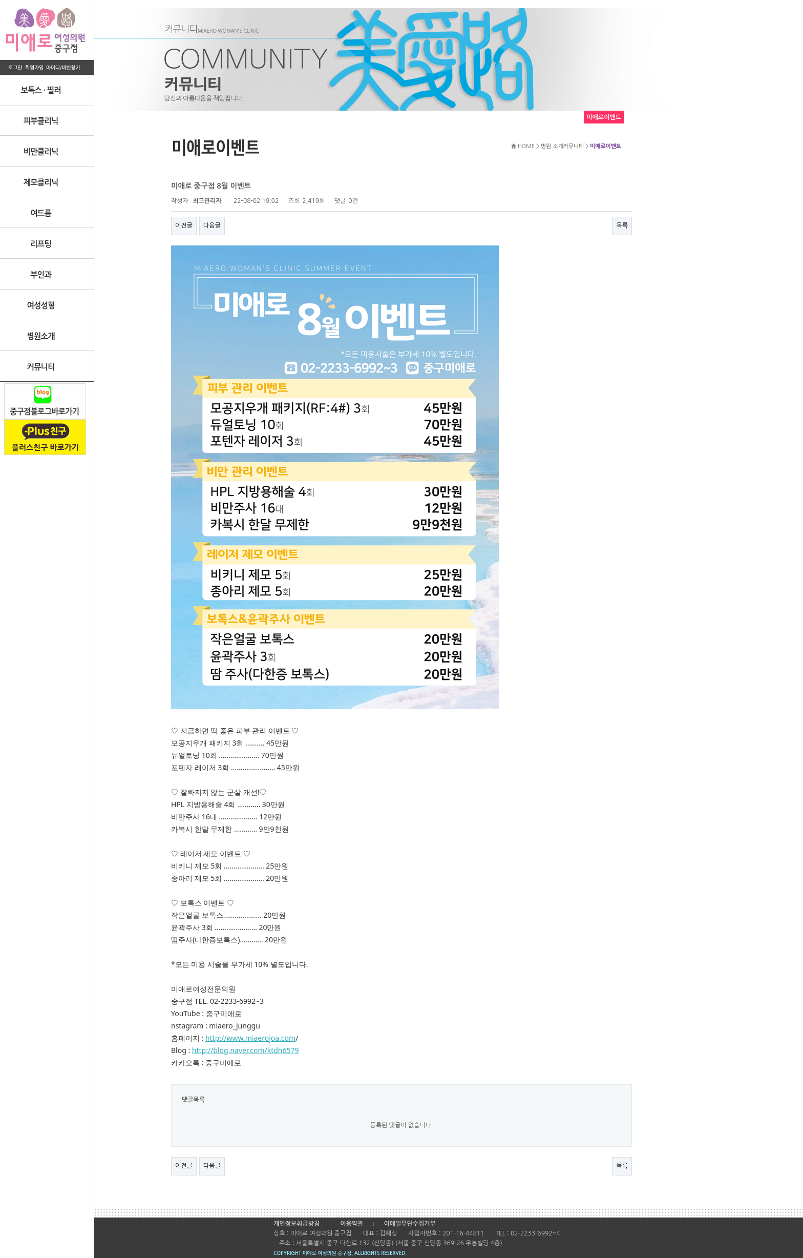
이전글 (184, 225)
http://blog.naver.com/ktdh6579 (245, 1050)
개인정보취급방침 (296, 1224)
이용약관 (351, 1224)
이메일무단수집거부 (410, 1224)
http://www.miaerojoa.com (250, 1038)
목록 (622, 225)
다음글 (212, 225)
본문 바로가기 (0, 0)
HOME (526, 146)
